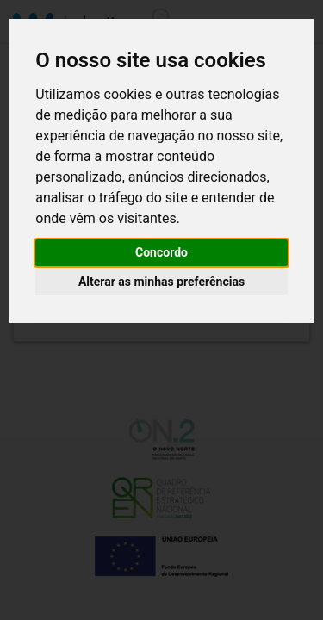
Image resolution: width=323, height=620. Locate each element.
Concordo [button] (161, 252)
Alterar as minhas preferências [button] (161, 281)
